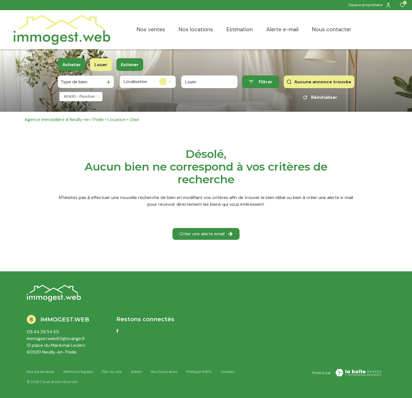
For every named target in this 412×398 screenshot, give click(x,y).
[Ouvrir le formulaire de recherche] (260, 81)
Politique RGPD (199, 371)
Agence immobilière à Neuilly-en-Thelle (64, 119)
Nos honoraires (164, 371)
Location (117, 119)
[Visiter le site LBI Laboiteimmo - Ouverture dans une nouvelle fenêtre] (358, 372)
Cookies (227, 371)
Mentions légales (78, 371)
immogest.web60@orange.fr (56, 338)
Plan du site (112, 371)
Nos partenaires (40, 371)
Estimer (130, 65)
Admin (136, 371)
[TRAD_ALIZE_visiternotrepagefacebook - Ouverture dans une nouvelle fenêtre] (117, 331)
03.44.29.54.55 (43, 332)
